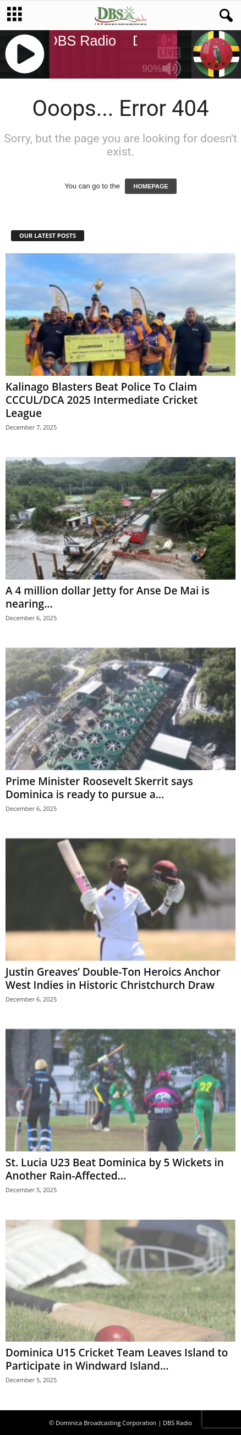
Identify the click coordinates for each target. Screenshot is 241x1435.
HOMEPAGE (150, 186)
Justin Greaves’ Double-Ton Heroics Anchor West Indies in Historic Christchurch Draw (113, 978)
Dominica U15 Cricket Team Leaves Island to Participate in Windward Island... (117, 1359)
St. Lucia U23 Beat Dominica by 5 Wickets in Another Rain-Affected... (115, 1169)
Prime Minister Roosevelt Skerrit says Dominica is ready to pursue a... (99, 788)
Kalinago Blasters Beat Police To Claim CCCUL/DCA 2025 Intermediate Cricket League (102, 400)
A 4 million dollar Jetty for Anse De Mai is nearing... (108, 597)
